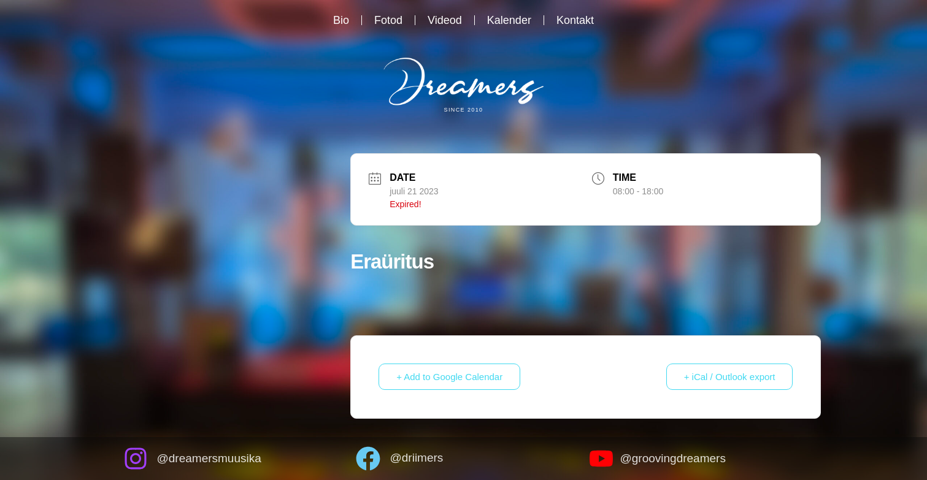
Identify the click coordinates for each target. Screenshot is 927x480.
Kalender (509, 20)
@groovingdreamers (672, 458)
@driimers (416, 457)
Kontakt (575, 20)
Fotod (388, 20)
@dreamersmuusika (209, 458)
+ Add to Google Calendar (449, 376)
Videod (445, 20)
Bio (341, 20)
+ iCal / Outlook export (729, 376)
